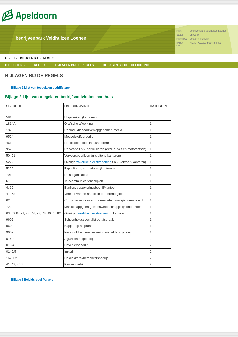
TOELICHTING (15, 65)
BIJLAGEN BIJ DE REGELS (37, 58)
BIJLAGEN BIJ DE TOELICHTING (126, 65)
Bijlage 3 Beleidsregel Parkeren (33, 279)
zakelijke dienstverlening (93, 162)
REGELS (40, 65)
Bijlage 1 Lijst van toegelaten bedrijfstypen (41, 87)
